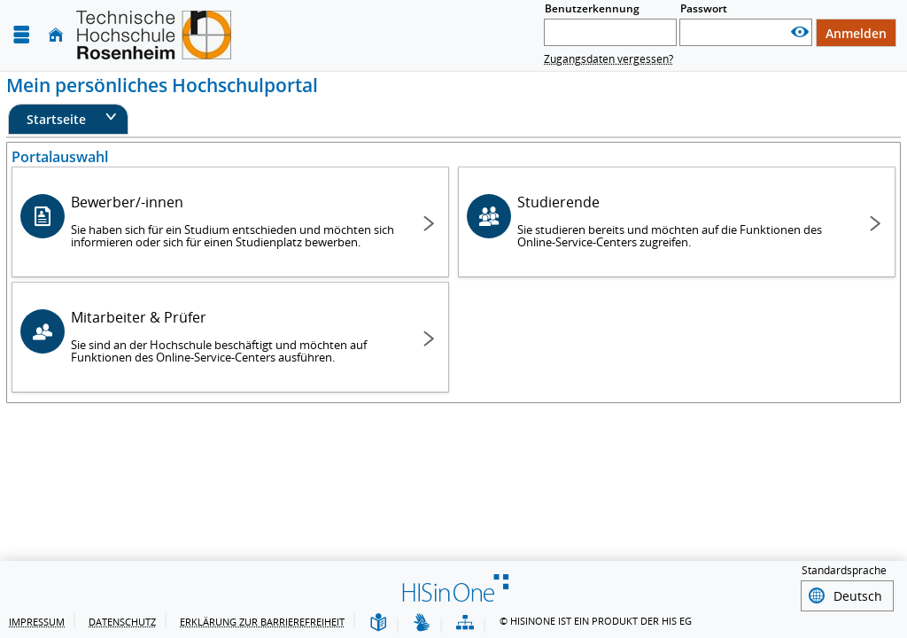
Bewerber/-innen (233, 221)
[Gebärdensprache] (421, 623)
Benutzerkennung (592, 8)
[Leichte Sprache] (378, 623)
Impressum (37, 621)
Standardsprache (844, 572)
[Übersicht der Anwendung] (465, 623)
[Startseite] (56, 35)
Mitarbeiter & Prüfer (233, 336)
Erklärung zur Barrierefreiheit (262, 621)
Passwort (703, 8)
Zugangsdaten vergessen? (608, 58)
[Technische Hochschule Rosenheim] (153, 35)
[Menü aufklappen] (21, 35)
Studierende (679, 221)
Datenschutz (122, 621)
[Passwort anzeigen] (799, 32)
